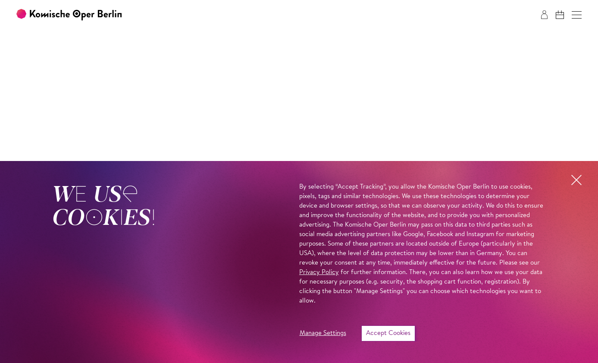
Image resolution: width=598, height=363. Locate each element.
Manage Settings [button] (323, 333)
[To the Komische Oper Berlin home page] (69, 15)
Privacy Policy (319, 272)
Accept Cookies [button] (388, 333)
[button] (577, 15)
